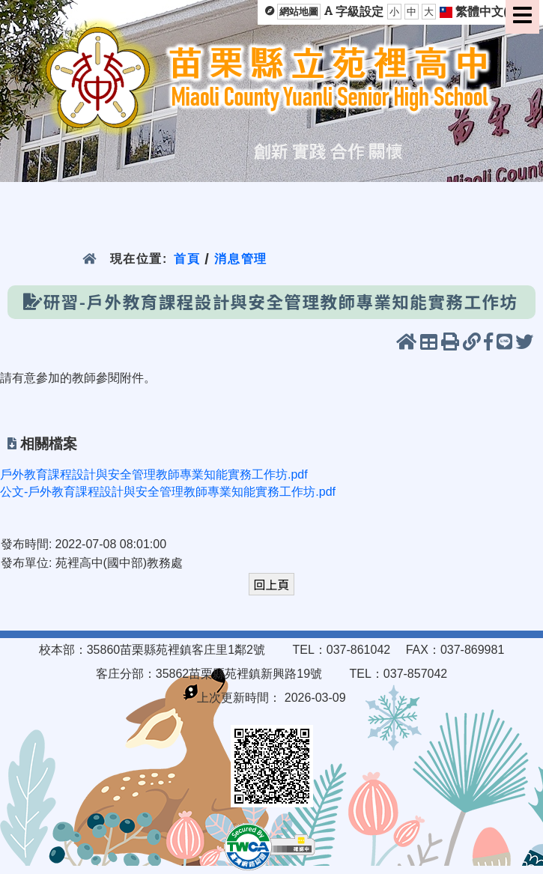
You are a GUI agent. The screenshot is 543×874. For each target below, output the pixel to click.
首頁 (186, 258)
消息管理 (241, 258)
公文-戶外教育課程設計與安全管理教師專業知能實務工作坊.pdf (168, 491)
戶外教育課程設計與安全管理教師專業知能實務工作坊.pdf (154, 474)
